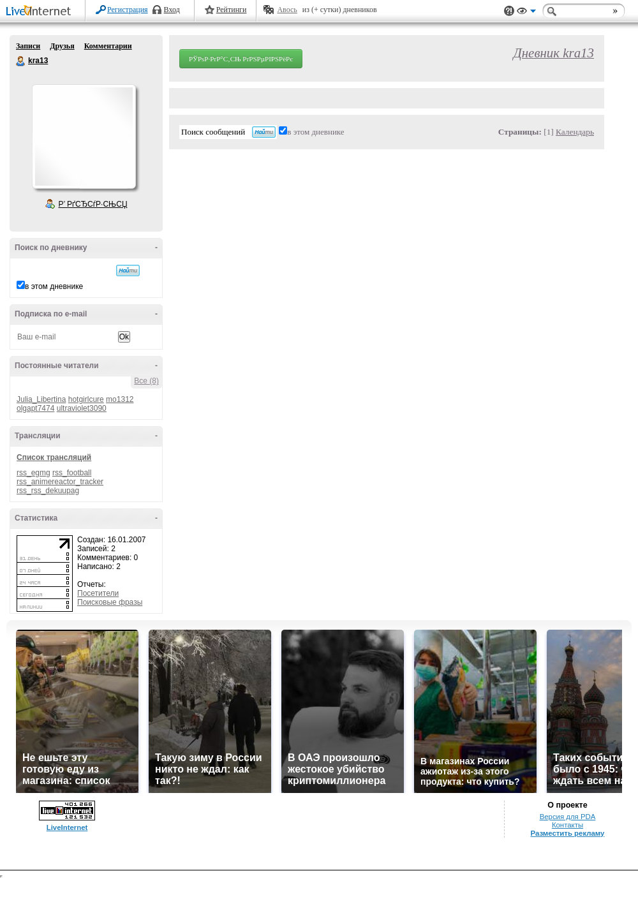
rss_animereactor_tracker (60, 481)
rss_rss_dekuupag (48, 490)
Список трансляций (54, 457)
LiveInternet (40, 12)
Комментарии (108, 45)
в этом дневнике (54, 286)
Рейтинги (231, 9)
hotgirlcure (86, 399)
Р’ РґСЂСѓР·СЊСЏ (93, 204)
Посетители (98, 593)
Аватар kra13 (83, 136)
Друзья (62, 45)
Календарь (575, 132)
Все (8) (146, 380)
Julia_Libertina (41, 399)
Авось (287, 9)
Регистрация (127, 9)
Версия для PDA (568, 816)
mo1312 (119, 399)
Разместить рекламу (568, 833)
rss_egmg (33, 472)
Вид (526, 13)
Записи (28, 45)
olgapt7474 (35, 408)
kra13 (21, 61)
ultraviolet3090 (82, 408)
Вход (172, 9)
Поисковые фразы (109, 602)
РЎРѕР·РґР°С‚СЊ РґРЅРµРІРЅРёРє (241, 59)
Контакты (567, 825)
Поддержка (509, 11)
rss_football (71, 472)
